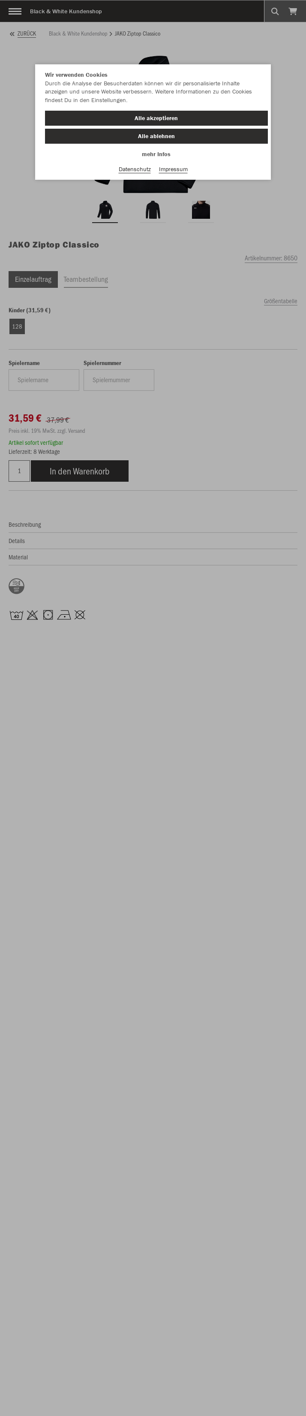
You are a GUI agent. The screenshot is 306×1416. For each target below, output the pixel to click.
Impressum (173, 169)
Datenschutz (135, 169)
